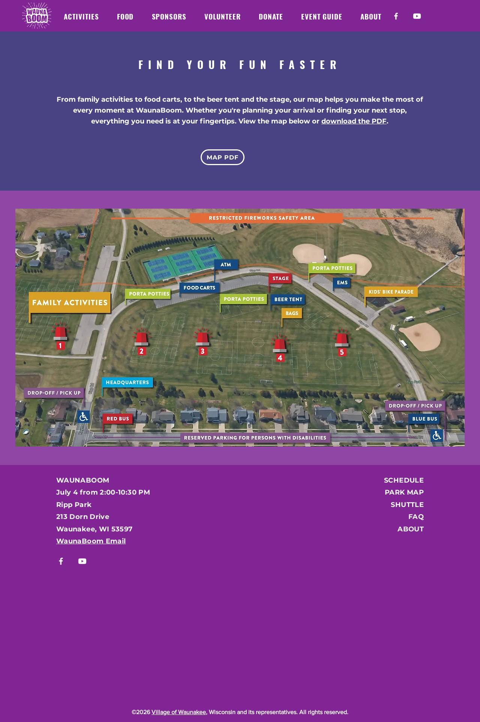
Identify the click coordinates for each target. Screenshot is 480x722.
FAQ (416, 517)
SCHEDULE (404, 480)
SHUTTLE (407, 505)
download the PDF (354, 121)
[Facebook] (396, 16)
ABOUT (411, 529)
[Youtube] (417, 16)
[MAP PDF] (222, 157)
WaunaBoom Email (91, 541)
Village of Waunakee (179, 712)
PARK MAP (404, 492)
